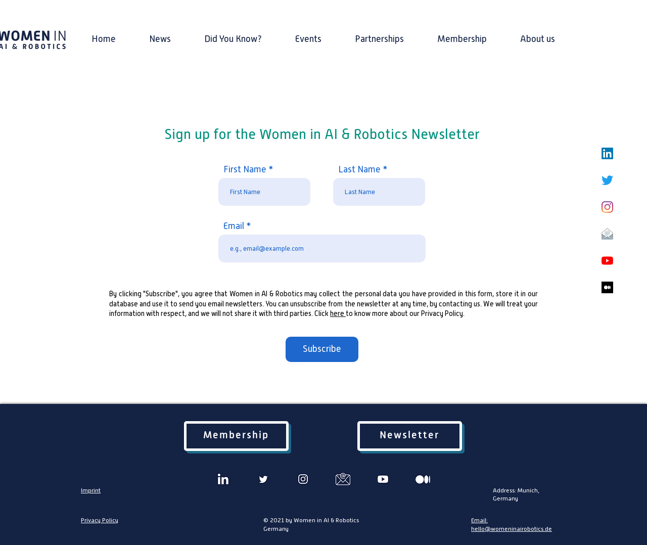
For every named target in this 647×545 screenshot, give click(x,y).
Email (233, 226)
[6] (422, 479)
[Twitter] (607, 180)
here (338, 313)
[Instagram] (607, 207)
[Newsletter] (409, 436)
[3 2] (383, 479)
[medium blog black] (607, 287)
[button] (537, 34)
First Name (244, 169)
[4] (303, 479)
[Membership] (236, 436)
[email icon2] (607, 234)
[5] (343, 479)
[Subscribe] (322, 349)
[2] (263, 479)
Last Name (359, 169)
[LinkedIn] (607, 153)
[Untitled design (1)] (223, 479)
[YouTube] (607, 260)
